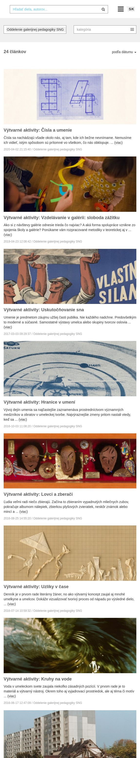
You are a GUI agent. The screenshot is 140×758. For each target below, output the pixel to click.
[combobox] (59, 19)
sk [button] (131, 18)
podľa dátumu (124, 61)
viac (118, 152)
